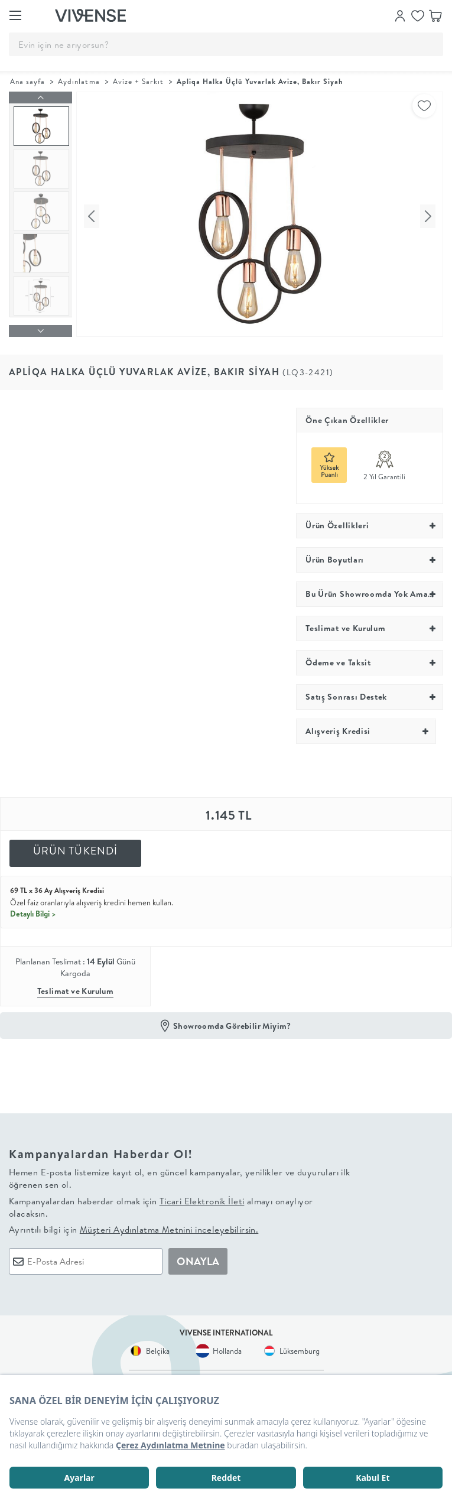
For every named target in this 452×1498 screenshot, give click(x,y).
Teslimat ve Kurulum (75, 987)
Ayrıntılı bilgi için (133, 1225)
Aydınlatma (78, 81)
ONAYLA (198, 1256)
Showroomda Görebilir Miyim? (232, 1021)
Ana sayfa (27, 81)
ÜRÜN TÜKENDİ (75, 846)
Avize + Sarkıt (138, 81)
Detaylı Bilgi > (33, 909)
